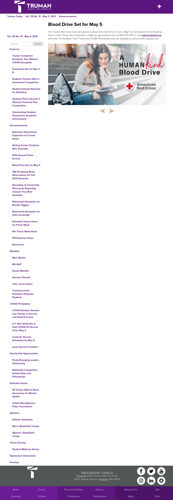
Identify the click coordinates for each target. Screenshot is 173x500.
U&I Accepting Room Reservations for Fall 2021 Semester (23, 175)
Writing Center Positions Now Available (25, 147)
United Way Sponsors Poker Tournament (23, 405)
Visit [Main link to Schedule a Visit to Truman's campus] (157, 489)
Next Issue (18, 244)
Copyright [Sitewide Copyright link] (81, 475)
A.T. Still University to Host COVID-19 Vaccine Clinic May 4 (25, 327)
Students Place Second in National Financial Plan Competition (26, 102)
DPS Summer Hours (23, 238)
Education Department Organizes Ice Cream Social (24, 135)
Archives (14, 462)
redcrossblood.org (151, 35)
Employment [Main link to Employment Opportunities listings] (99, 496)
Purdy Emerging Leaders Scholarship (25, 362)
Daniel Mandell (20, 270)
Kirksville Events (19, 383)
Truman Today (14, 16)
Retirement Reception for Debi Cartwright (26, 213)
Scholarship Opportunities (24, 353)
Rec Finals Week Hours (24, 231)
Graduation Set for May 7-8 (26, 71)
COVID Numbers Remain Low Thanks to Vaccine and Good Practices (25, 314)
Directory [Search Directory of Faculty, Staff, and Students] (15, 496)
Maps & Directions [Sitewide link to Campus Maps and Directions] (90, 472)
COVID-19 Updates (20, 303)
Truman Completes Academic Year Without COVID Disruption (25, 59)
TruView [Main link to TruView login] (42, 496)
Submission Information (23, 455)
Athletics (15, 413)
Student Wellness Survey (25, 449)
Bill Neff (16, 264)
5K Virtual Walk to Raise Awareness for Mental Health (25, 393)
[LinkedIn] (152, 480)
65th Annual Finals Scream (22, 157)
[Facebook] (141, 471)
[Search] (22, 44)
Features (14, 49)
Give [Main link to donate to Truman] (157, 496)
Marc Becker (19, 257)
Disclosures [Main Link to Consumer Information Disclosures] (73, 496)
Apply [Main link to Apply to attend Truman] (131, 496)
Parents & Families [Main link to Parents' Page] (73, 489)
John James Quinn (22, 284)
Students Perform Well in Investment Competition (25, 81)
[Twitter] (152, 471)
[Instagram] (141, 480)
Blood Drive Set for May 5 (26, 165)
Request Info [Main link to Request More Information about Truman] (131, 489)
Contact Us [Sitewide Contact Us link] (107, 472)
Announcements (68, 16)
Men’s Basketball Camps (25, 426)
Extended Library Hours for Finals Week (25, 223)
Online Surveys (18, 442)
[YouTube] (161, 471)
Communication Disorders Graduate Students (23, 294)
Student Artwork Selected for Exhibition (26, 91)
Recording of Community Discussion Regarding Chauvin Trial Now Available (25, 190)
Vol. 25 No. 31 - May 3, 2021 (40, 16)
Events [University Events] (41, 489)
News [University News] (16, 489)
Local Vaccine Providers (25, 347)
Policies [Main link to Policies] (99, 489)
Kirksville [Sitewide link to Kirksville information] (103, 479)
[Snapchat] (161, 480)
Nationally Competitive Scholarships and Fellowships (24, 373)
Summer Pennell (21, 277)
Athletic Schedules (22, 419)
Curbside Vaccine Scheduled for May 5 (23, 339)
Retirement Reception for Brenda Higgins (26, 203)
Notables (15, 251)
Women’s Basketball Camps (23, 434)
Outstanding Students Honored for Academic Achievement (24, 115)
